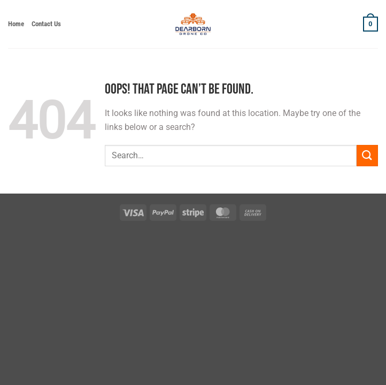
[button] (370, 24)
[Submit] (367, 155)
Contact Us (46, 24)
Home (16, 24)
